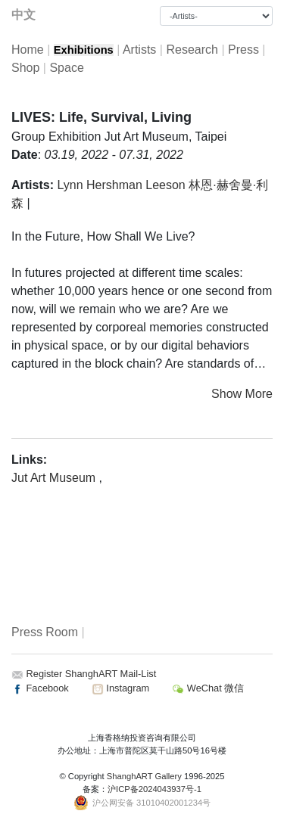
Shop (25, 67)
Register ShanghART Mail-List (92, 673)
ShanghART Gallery (144, 776)
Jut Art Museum (55, 477)
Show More (242, 393)
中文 (23, 14)
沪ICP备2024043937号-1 (154, 789)
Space (66, 67)
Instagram (120, 688)
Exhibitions (84, 50)
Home (27, 49)
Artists (139, 49)
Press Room (44, 632)
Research (191, 49)
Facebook (40, 688)
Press (243, 49)
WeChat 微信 (208, 688)
